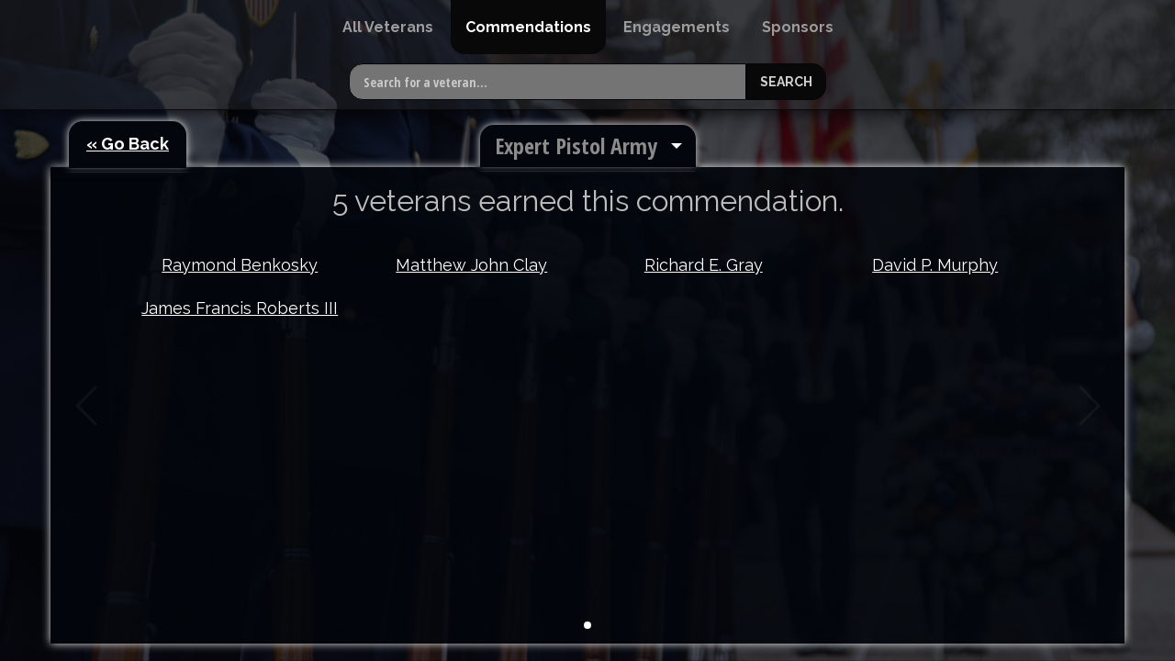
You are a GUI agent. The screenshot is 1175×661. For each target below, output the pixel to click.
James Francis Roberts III (239, 308)
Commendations (528, 27)
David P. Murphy (935, 264)
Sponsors (798, 27)
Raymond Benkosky (240, 264)
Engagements (676, 27)
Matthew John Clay (471, 264)
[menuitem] (388, 27)
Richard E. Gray (703, 264)
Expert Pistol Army (576, 145)
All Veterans (387, 27)
